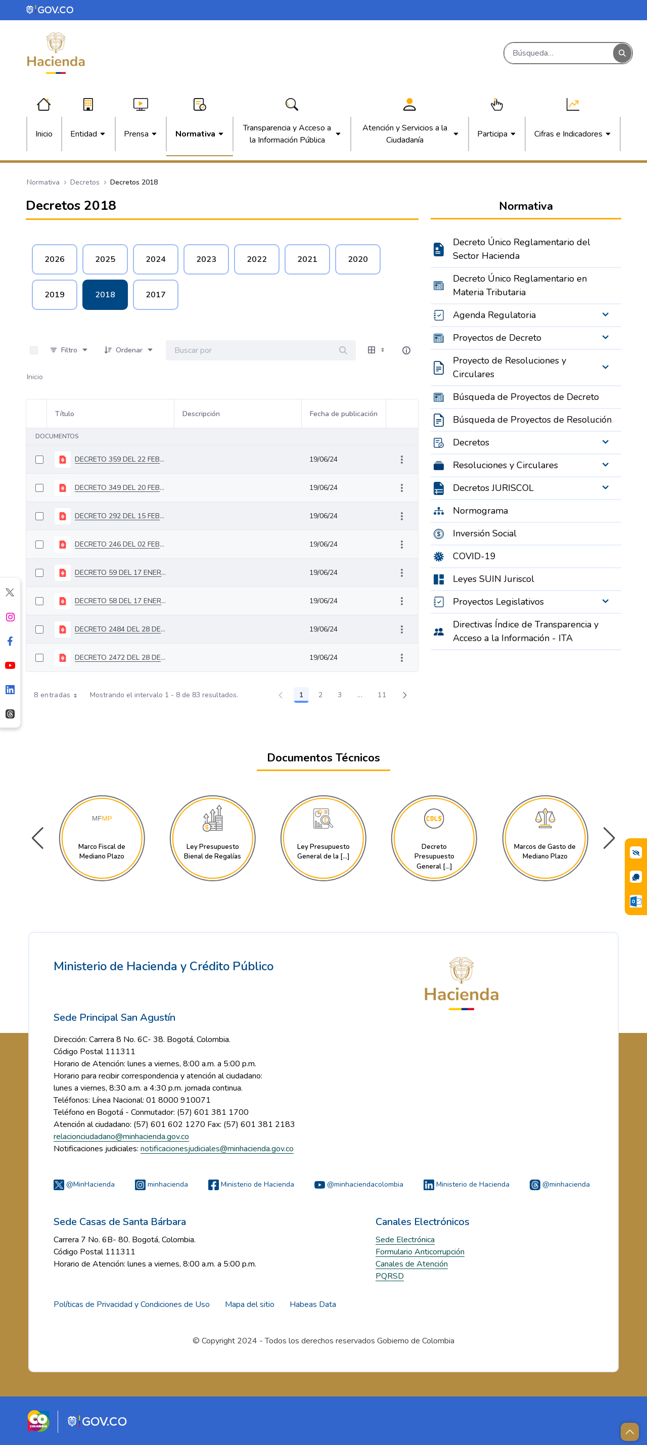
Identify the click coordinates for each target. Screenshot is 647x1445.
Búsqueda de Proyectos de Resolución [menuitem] (532, 420)
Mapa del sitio (249, 1304)
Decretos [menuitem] (471, 442)
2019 (54, 294)
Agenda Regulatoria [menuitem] (494, 315)
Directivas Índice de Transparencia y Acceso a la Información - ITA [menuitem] (525, 631)
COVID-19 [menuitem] (474, 556)
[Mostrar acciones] (402, 459)
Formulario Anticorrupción (420, 1251)
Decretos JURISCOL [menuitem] (493, 488)
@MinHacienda (84, 1184)
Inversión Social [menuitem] (485, 533)
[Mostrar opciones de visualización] (377, 350)
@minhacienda (560, 1184)
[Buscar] (558, 53)
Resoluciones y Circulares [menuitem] (505, 465)
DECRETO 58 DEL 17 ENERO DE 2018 (120, 601)
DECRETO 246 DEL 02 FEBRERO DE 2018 (120, 544)
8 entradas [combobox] (59, 695)
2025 (105, 259)
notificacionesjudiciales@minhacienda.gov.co (217, 1148)
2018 (105, 294)
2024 (156, 259)
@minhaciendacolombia (358, 1184)
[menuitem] (44, 134)
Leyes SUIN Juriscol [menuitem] (493, 579)
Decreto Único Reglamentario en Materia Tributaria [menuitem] (520, 285)
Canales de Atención (412, 1264)
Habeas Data (313, 1304)
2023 (206, 259)
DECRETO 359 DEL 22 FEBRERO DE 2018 (120, 459)
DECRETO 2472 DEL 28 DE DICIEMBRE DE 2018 (120, 657)
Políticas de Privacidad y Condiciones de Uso (132, 1304)
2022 (257, 259)
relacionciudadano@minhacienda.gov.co (121, 1136)
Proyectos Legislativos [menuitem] (498, 602)
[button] (609, 838)
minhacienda (161, 1184)
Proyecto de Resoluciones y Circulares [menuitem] (509, 367)
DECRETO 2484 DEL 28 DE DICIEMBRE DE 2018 (120, 629)
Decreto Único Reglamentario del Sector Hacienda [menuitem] (521, 249)
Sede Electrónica (405, 1239)
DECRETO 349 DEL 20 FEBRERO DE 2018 (120, 487)
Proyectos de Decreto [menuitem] (497, 338)
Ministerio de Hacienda (251, 1184)
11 (385, 696)
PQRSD (390, 1276)
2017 (156, 294)
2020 (358, 259)
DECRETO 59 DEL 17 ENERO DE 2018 (120, 572)
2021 (307, 259)
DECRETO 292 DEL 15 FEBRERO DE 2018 (120, 516)
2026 (54, 259)
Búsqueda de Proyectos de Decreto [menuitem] (526, 397)
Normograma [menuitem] (480, 511)
